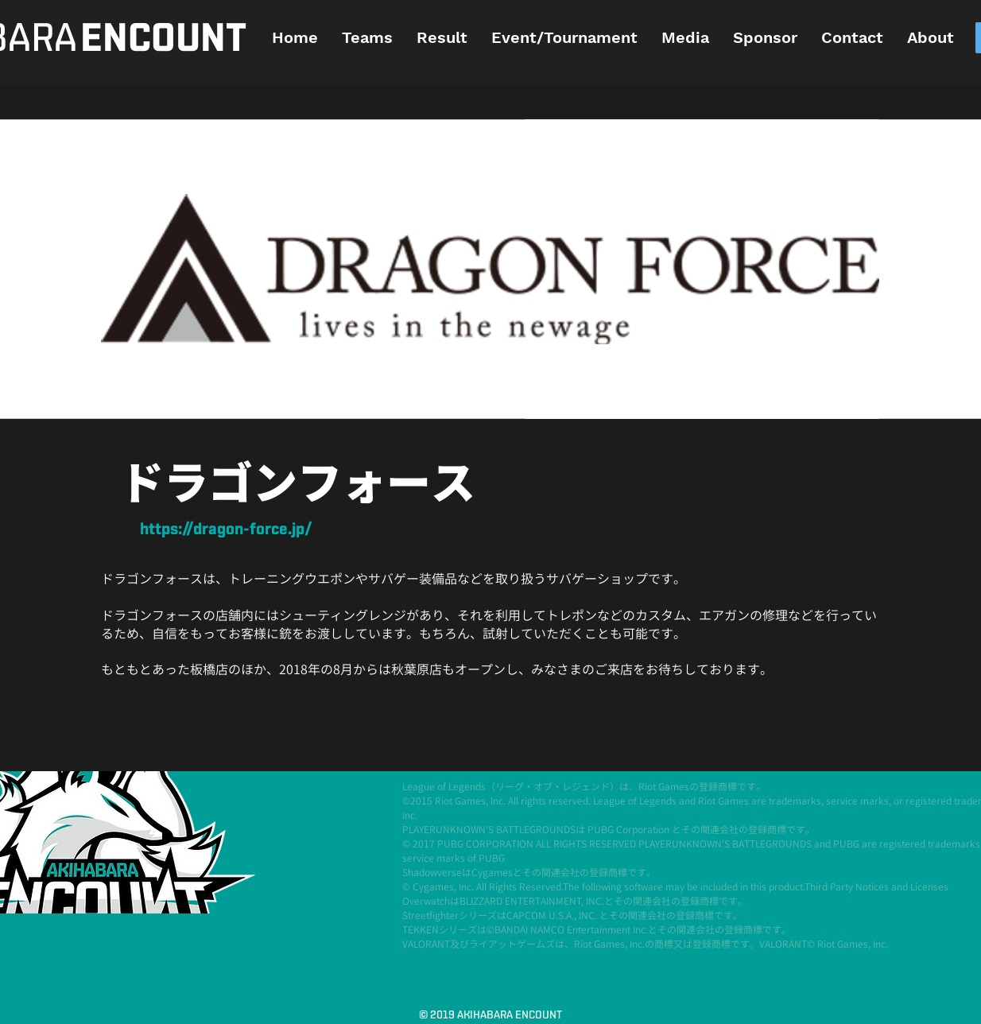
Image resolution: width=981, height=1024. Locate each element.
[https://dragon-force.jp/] (226, 530)
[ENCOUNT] (163, 39)
